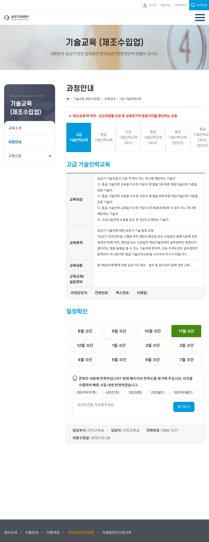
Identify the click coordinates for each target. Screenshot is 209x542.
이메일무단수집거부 (116, 532)
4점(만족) (112, 393)
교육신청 (16, 158)
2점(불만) (158, 393)
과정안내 (14, 142)
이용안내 (31, 532)
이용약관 (53, 532)
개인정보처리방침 (81, 532)
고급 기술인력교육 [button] (79, 138)
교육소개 (14, 128)
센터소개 (10, 532)
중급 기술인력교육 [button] (105, 138)
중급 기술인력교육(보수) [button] (157, 137)
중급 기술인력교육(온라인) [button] (183, 137)
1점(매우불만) (183, 393)
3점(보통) (135, 393)
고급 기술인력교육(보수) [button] (131, 137)
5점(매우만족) (87, 393)
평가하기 (183, 407)
